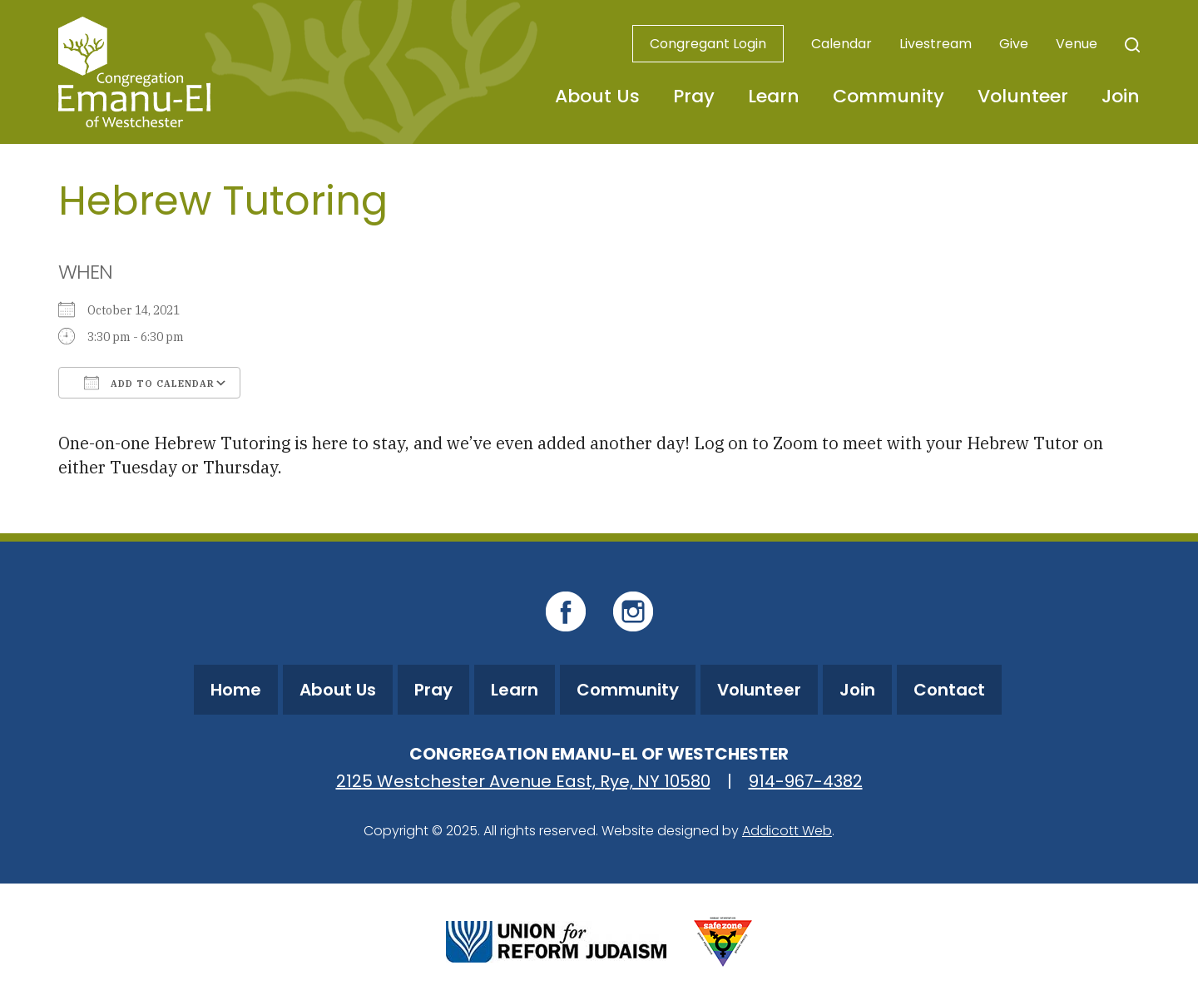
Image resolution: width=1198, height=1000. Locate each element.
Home (235, 689)
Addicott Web (787, 830)
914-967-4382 (806, 781)
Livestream (935, 43)
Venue (1076, 43)
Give (1013, 43)
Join (1120, 96)
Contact (949, 689)
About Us (597, 96)
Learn (773, 96)
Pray (694, 96)
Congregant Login (708, 43)
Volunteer (1023, 96)
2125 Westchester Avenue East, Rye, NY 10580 (523, 781)
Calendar (841, 43)
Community (888, 96)
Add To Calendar (149, 382)
